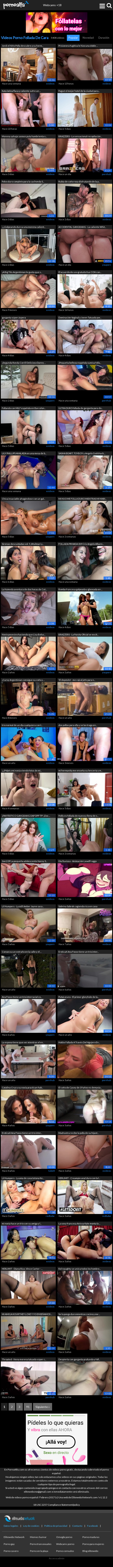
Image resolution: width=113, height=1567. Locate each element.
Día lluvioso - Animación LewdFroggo (77, 861)
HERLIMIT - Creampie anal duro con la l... (79, 1178)
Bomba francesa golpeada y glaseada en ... (80, 589)
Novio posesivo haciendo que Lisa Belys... (23, 634)
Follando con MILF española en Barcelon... (24, 408)
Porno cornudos (65, 1550)
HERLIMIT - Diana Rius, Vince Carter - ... (22, 1268)
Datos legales (11, 1525)
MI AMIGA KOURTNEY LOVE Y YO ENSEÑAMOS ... (27, 1314)
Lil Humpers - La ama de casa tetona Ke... (23, 1178)
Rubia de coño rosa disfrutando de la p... (79, 181)
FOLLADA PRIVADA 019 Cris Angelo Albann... (81, 544)
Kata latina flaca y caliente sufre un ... (21, 91)
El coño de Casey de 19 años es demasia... (80, 1087)
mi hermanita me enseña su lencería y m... (80, 770)
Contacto (77, 1525)
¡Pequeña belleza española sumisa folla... (79, 362)
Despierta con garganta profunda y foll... (79, 1359)
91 (28, 1407)
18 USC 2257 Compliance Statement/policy (56, 1504)
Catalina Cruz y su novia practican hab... (22, 1087)
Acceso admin (56, 1558)
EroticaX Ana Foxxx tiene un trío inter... (78, 951)
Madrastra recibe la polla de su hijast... (78, 1133)
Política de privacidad (55, 1525)
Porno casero (11, 1550)
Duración (103, 37)
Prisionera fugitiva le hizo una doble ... (78, 45)
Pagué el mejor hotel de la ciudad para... (79, 91)
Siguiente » (42, 1407)
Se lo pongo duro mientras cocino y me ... (79, 1314)
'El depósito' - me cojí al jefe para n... (76, 680)
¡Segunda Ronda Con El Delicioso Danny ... (24, 362)
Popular (73, 37)
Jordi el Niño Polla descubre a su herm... (22, 45)
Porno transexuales (40, 1544)
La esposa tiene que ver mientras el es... (23, 1042)
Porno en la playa (39, 1550)
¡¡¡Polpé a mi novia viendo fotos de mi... (22, 770)
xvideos (50, 83)
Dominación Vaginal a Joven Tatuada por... (79, 317)
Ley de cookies (31, 1525)
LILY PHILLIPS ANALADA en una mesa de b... (24, 453)
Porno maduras (90, 1537)
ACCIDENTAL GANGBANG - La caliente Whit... (82, 227)
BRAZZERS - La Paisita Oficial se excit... (78, 634)
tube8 (51, 1170)
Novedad (88, 37)
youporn (106, 264)
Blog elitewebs (90, 1550)
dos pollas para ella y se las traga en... (77, 725)
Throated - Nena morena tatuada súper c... (24, 1359)
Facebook (92, 1525)
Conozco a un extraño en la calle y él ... (21, 951)
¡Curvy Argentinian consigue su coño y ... (23, 680)
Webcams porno (65, 1544)
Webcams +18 (52, 5)
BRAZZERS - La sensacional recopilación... (80, 136)
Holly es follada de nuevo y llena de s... (78, 815)
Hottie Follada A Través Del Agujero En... (79, 1042)
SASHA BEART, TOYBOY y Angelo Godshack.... (81, 453)
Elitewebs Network (14, 1537)
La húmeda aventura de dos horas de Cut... (24, 589)
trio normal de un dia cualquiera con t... (22, 725)
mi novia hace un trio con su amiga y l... (21, 1223)
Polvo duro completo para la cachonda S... (23, 181)
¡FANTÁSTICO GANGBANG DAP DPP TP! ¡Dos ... (26, 815)
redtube (50, 1216)
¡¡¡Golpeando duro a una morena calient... (23, 227)
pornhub (106, 174)
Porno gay (9, 1544)
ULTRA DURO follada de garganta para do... (80, 408)
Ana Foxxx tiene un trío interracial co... (22, 997)
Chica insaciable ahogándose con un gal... (23, 498)
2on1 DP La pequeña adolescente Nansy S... (24, 861)
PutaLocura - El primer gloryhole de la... (78, 997)
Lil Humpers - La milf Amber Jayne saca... (23, 906)
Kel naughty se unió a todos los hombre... (79, 1268)
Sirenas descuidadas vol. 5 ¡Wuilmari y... (22, 544)
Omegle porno (64, 1537)
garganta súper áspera (14, 317)
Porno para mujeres (93, 1544)
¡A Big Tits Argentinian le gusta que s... (22, 272)
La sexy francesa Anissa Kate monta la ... (79, 1223)
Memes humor (38, 1537)
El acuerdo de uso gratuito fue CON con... (79, 272)
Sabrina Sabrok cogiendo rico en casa (77, 906)
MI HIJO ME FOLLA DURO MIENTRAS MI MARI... (82, 498)
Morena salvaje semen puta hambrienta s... (24, 136)
